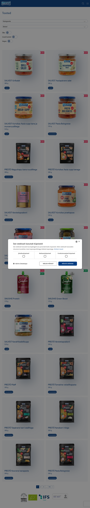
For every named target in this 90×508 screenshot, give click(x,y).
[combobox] (76, 241)
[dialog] (45, 254)
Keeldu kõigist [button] (47, 263)
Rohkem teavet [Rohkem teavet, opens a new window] (59, 249)
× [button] (79, 241)
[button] (20, 263)
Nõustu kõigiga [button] (67, 263)
